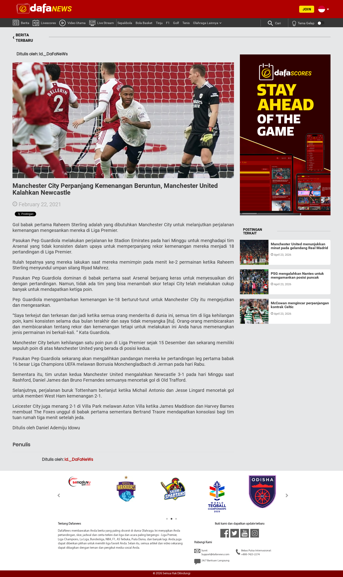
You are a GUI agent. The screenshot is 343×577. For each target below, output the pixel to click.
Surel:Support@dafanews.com (211, 552)
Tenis (186, 23)
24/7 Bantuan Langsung (211, 562)
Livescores (44, 22)
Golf (176, 23)
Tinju (159, 23)
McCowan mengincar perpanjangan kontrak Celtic (300, 305)
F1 (168, 23)
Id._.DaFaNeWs (79, 459)
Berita (21, 22)
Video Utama (72, 22)
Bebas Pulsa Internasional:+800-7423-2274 (253, 552)
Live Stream (101, 22)
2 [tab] (171, 519)
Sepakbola (124, 23)
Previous (56, 495)
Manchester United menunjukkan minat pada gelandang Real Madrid (299, 246)
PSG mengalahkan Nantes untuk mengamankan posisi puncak (297, 275)
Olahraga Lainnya (205, 23)
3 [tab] (176, 519)
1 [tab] (167, 519)
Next (287, 495)
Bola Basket (144, 23)
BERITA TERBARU (22, 38)
